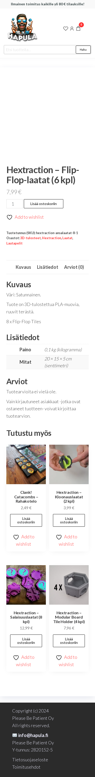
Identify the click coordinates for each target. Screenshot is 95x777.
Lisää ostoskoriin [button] (26, 520)
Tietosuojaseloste (30, 759)
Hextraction (51, 238)
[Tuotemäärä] (14, 203)
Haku (83, 49)
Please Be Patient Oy (33, 718)
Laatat (67, 238)
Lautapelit (14, 243)
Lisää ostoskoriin (43, 203)
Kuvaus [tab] (23, 267)
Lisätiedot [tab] (47, 267)
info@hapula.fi (30, 735)
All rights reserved (30, 725)
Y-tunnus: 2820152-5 (32, 749)
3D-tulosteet (30, 238)
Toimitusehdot (26, 767)
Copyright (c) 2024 (30, 710)
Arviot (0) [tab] (74, 267)
